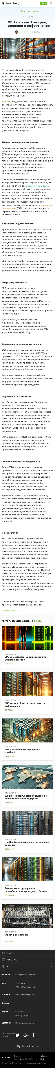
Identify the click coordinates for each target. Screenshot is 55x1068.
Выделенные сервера (25, 995)
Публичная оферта (45, 1057)
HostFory (6, 102)
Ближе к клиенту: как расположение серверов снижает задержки (26, 797)
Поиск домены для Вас (25, 1023)
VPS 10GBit (20, 984)
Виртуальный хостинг (25, 975)
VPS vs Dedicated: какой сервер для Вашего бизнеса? (25, 658)
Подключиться (9, 611)
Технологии (27, 16)
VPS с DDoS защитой (25, 987)
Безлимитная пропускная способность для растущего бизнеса (26, 890)
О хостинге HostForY (17, 935)
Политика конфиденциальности (23, 1057)
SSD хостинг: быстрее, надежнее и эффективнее (25, 704)
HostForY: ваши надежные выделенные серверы (27, 843)
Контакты (19, 1012)
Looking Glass (21, 1016)
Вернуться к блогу (27, 11)
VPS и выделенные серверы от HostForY (22, 751)
